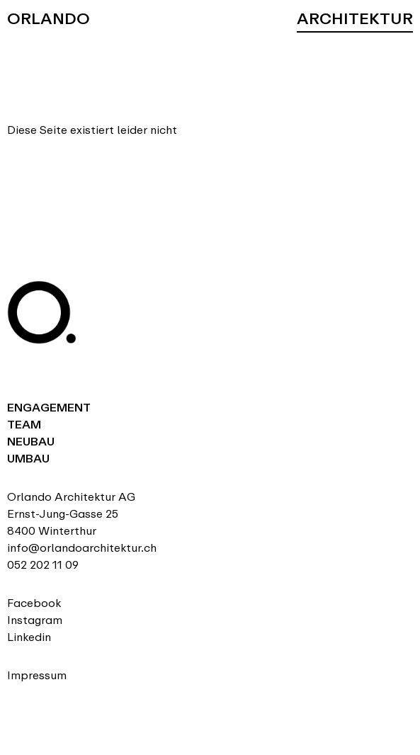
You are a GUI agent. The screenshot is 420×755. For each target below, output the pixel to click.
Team (24, 424)
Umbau (28, 458)
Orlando (48, 18)
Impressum (37, 675)
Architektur (355, 18)
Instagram (34, 620)
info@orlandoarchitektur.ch (82, 547)
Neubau (31, 441)
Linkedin (29, 637)
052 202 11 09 (43, 564)
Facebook (34, 603)
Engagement (49, 407)
